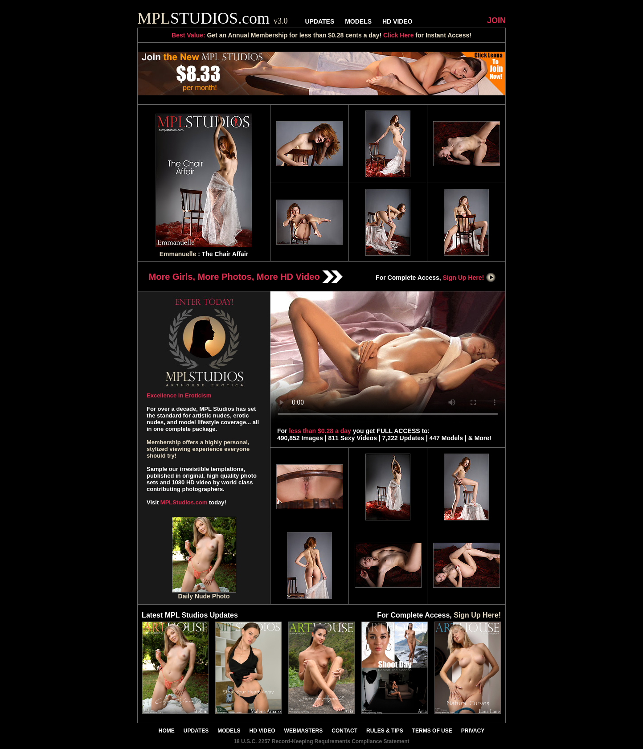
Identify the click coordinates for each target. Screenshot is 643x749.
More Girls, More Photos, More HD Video (246, 277)
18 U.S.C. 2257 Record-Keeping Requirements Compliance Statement (321, 741)
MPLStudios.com (183, 502)
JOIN (496, 20)
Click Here (398, 35)
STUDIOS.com (212, 18)
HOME (167, 731)
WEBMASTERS (303, 731)
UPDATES (319, 21)
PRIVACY (472, 731)
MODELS (358, 21)
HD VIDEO (397, 21)
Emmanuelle (178, 254)
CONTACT (344, 731)
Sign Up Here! (469, 277)
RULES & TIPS (384, 731)
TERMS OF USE (432, 731)
